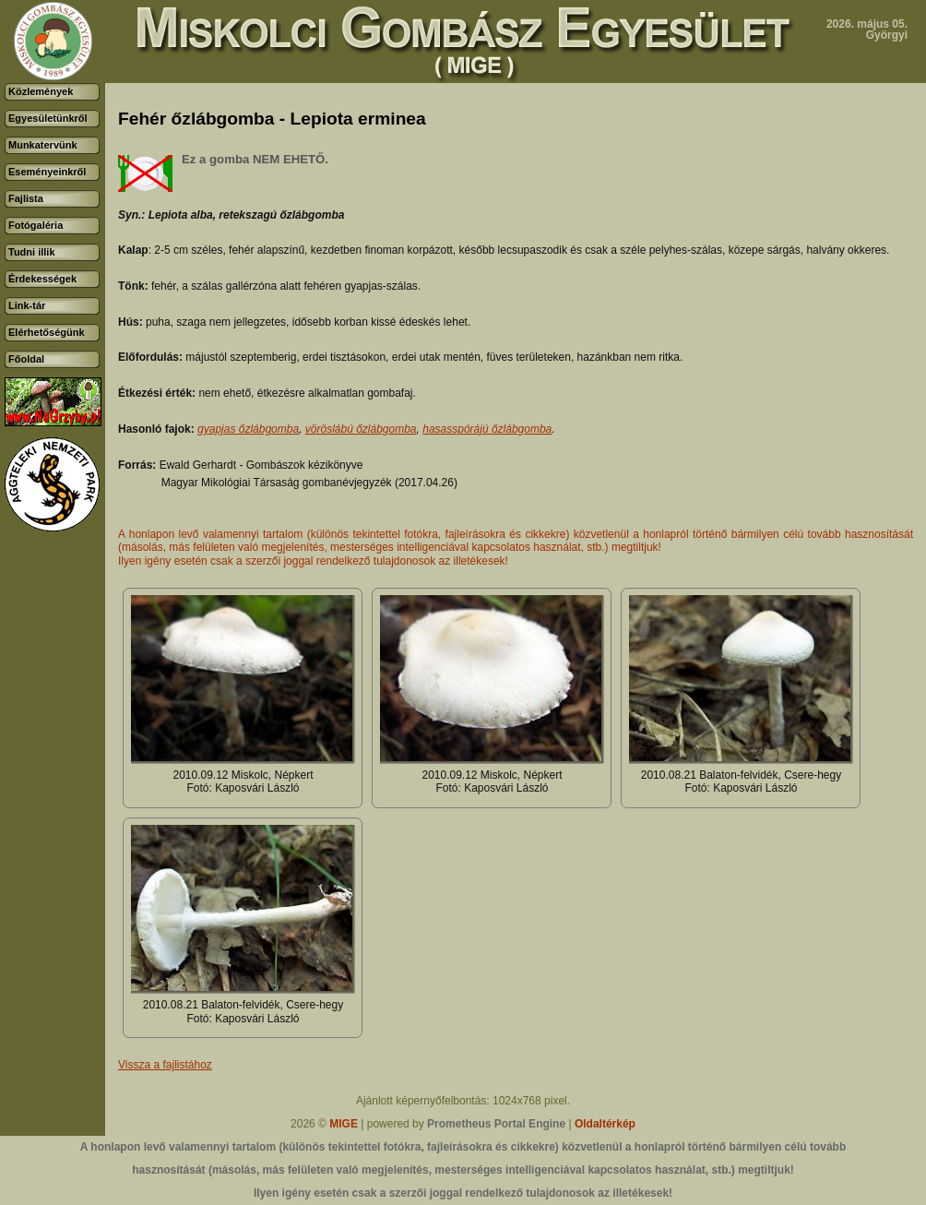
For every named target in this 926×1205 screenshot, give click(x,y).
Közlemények (40, 91)
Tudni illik (31, 251)
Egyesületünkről (48, 118)
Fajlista (25, 198)
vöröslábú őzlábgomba (361, 429)
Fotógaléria (35, 225)
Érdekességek (42, 278)
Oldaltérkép (605, 1123)
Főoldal (26, 358)
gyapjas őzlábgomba (248, 429)
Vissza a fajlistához (165, 1064)
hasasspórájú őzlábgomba (487, 429)
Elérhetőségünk (46, 332)
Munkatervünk (42, 144)
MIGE (343, 1123)
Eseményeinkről (47, 171)
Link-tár (26, 305)
